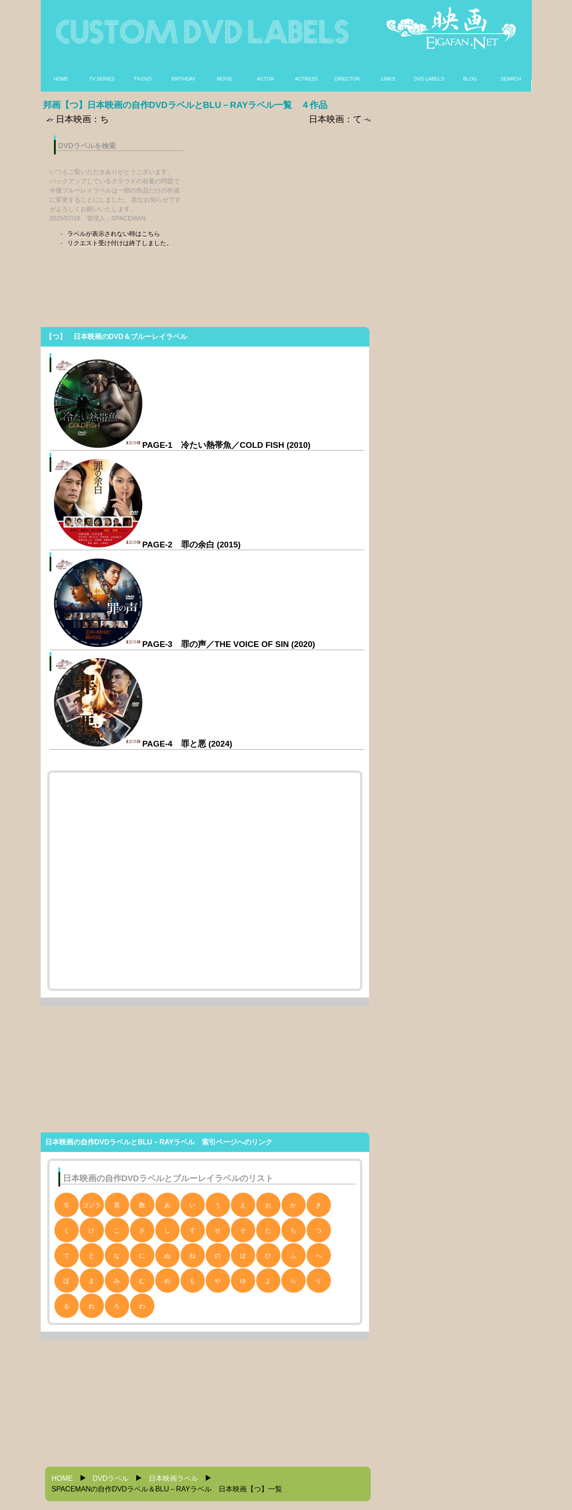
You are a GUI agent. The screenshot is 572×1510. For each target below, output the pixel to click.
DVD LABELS (429, 78)
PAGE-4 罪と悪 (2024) (143, 743)
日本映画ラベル (173, 1478)
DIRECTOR (347, 78)
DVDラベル (111, 1478)
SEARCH (511, 78)
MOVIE (224, 78)
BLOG (470, 78)
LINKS (388, 78)
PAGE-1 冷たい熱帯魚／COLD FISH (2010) (182, 445)
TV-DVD (142, 78)
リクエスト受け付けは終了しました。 (120, 243)
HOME (61, 78)
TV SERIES (101, 78)
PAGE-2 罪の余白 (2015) (147, 544)
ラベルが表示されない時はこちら (113, 233)
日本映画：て (340, 119)
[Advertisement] (283, 190)
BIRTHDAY (184, 78)
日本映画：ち (77, 119)
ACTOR (265, 78)
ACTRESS (306, 78)
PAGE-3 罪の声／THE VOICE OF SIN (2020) (184, 644)
